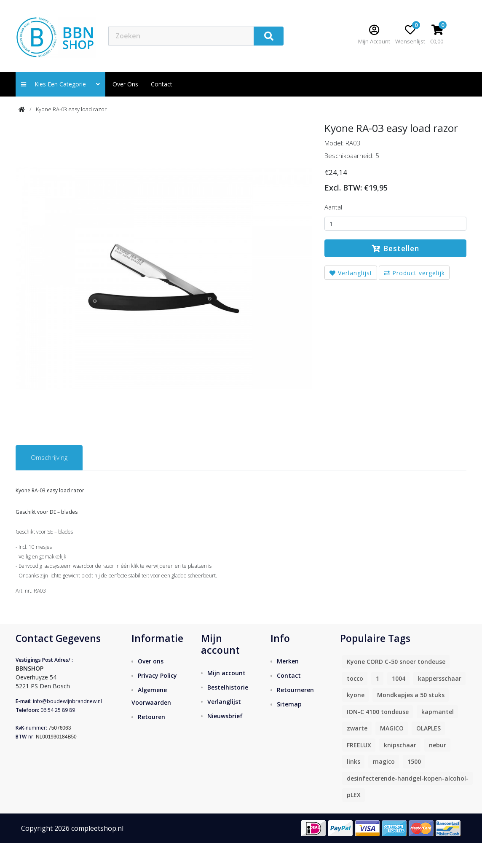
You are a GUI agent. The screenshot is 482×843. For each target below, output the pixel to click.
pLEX (354, 795)
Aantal (333, 207)
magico (384, 761)
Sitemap (289, 704)
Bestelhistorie (227, 687)
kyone (355, 695)
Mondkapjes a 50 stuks (411, 695)
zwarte (357, 728)
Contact (289, 675)
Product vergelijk (414, 273)
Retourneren (295, 690)
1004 (398, 678)
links (353, 761)
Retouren (151, 717)
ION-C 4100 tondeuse (378, 712)
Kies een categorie (60, 84)
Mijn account (226, 673)
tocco (355, 678)
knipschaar (400, 745)
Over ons (125, 84)
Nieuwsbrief (225, 716)
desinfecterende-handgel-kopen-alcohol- (408, 778)
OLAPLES (428, 728)
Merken (288, 661)
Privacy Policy (157, 675)
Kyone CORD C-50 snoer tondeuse (396, 662)
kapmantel (437, 712)
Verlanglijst (350, 273)
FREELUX (359, 745)
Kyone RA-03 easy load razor (71, 109)
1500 (414, 761)
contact (161, 84)
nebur (437, 745)
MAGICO (392, 728)
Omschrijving (49, 457)
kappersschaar (439, 678)
